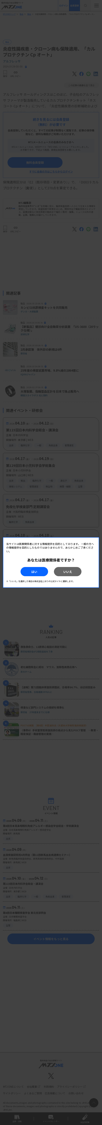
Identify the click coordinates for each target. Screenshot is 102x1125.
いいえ (67, 571)
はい (34, 571)
